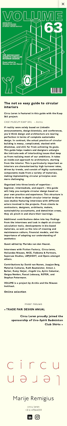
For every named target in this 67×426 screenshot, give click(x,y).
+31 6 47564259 (33, 410)
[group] (33, 52)
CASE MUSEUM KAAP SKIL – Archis (23, 122)
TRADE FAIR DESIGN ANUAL (24, 309)
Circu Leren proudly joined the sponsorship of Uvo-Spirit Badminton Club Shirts (37, 320)
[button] (4, 52)
